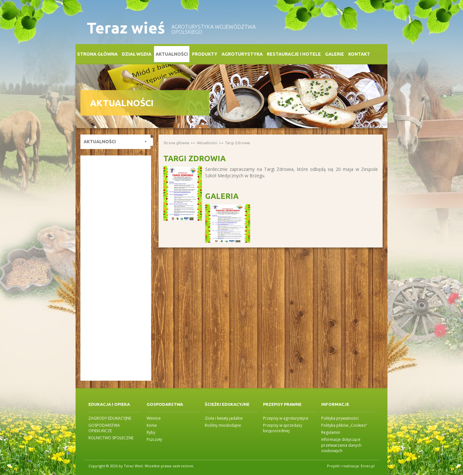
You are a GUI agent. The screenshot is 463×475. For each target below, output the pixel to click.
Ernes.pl (368, 465)
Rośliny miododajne (223, 425)
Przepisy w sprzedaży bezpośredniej (282, 428)
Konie (152, 425)
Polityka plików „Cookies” (344, 425)
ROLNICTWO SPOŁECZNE (110, 438)
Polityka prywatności (340, 418)
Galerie (334, 54)
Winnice (154, 418)
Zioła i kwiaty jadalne (224, 418)
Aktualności (172, 54)
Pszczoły (154, 439)
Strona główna (97, 54)
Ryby (151, 432)
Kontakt (359, 54)
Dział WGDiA (136, 54)
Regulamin (330, 432)
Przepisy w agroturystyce (285, 418)
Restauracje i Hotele (294, 54)
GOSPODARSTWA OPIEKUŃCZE (104, 428)
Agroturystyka (242, 54)
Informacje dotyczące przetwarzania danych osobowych (341, 445)
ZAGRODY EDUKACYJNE (109, 418)
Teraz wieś (126, 27)
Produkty (204, 54)
